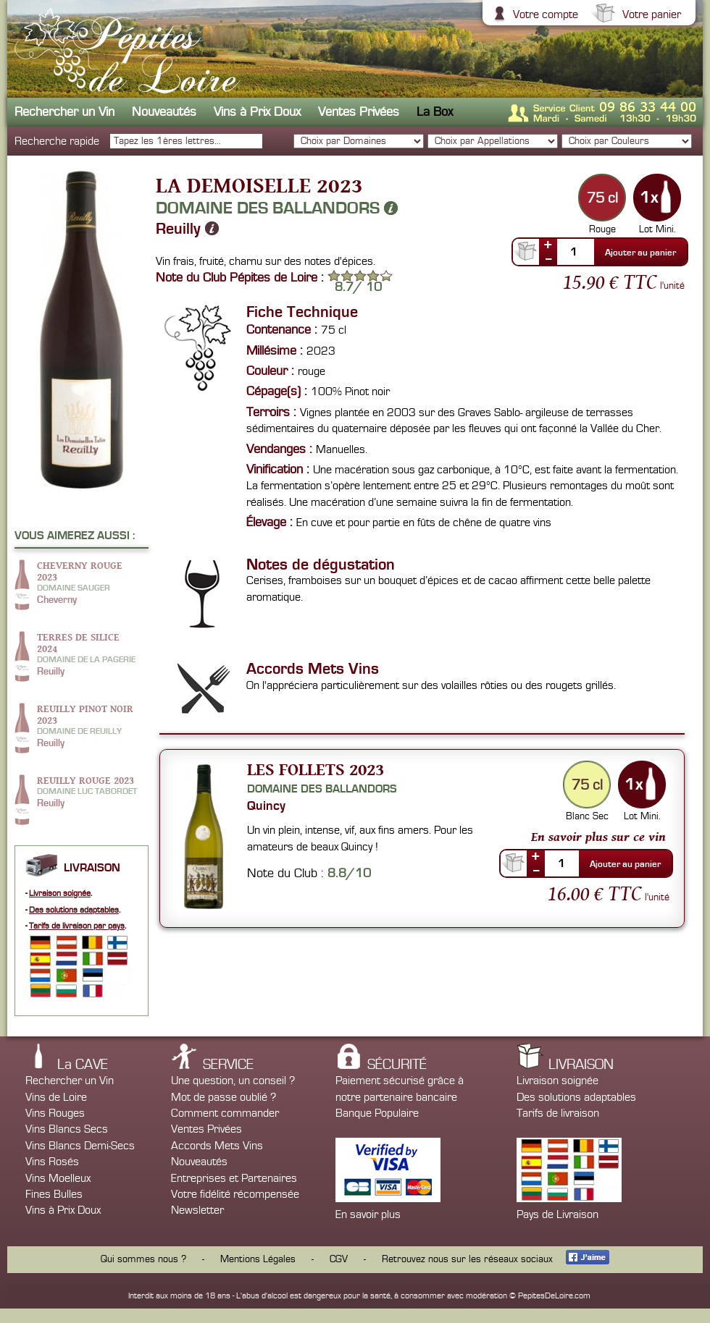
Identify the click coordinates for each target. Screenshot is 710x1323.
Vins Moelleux (58, 1178)
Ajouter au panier (640, 253)
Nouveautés (164, 111)
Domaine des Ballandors (277, 207)
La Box (435, 111)
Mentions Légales (258, 1259)
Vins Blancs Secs (66, 1129)
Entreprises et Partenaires (234, 1178)
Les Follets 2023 (315, 769)
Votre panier (650, 14)
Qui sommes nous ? (143, 1259)
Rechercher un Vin (64, 111)
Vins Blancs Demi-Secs (80, 1145)
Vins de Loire (56, 1097)
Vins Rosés (52, 1161)
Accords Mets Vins (217, 1145)
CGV (339, 1259)
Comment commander (225, 1113)
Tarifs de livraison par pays (77, 926)
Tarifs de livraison (558, 1113)
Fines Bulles (54, 1194)
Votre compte (543, 14)
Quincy (266, 805)
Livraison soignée (60, 893)
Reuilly (187, 228)
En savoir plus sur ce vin (598, 836)
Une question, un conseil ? (233, 1080)
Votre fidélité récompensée (235, 1194)
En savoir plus (368, 1214)
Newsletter (197, 1210)
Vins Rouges (55, 1113)
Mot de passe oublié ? (223, 1097)
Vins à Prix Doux (257, 111)
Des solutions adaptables (74, 910)
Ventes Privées (358, 111)
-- (548, 258)
